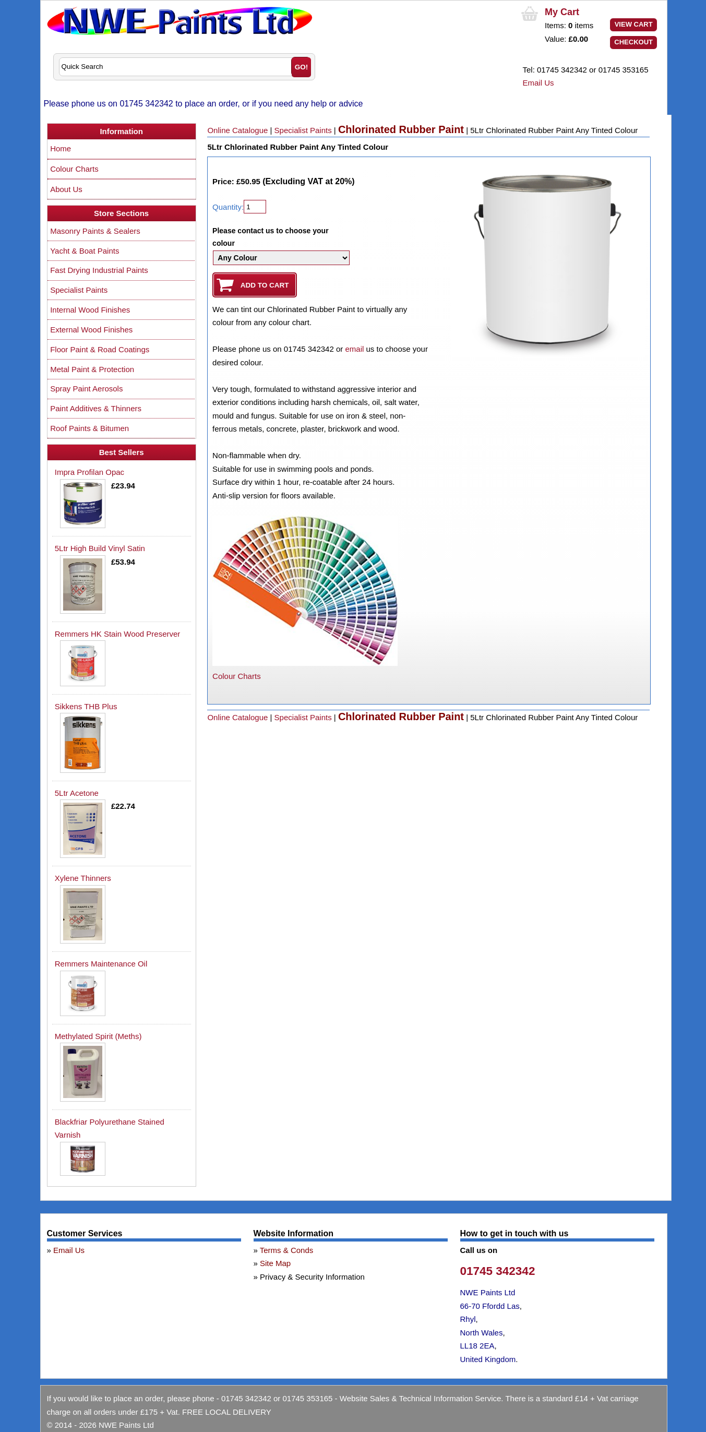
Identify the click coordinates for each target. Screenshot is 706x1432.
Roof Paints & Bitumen (89, 428)
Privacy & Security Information (312, 1276)
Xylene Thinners (83, 878)
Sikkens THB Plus (86, 706)
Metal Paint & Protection (92, 369)
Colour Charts (236, 676)
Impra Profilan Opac (89, 472)
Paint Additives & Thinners (95, 408)
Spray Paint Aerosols (86, 388)
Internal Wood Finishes (90, 309)
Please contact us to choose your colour (270, 236)
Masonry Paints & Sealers (95, 230)
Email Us (538, 82)
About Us (66, 189)
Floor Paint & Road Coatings (99, 349)
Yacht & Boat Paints (84, 250)
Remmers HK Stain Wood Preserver (118, 633)
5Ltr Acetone (77, 793)
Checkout (633, 42)
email (354, 348)
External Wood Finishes (91, 329)
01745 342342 (497, 1271)
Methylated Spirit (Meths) (98, 1036)
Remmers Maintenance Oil (101, 963)
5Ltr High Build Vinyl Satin (100, 548)
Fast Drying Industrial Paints (99, 270)
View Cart (634, 24)
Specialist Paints (303, 130)
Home (60, 148)
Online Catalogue (237, 130)
